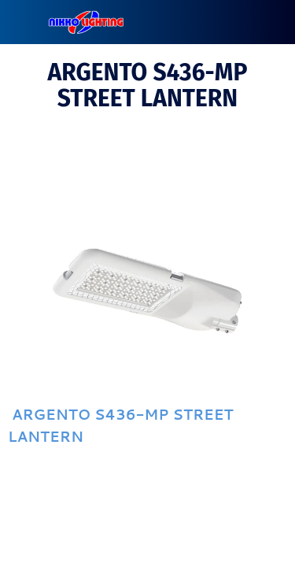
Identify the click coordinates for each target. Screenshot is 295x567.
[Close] (22, 22)
